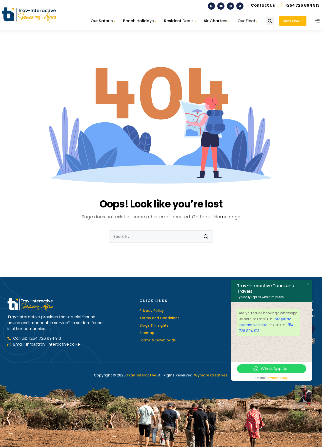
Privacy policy (277, 378)
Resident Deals (179, 21)
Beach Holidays (138, 21)
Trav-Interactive (141, 375)
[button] (270, 21)
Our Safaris (102, 21)
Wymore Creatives (210, 375)
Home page (227, 217)
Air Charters (215, 21)
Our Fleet (246, 21)
